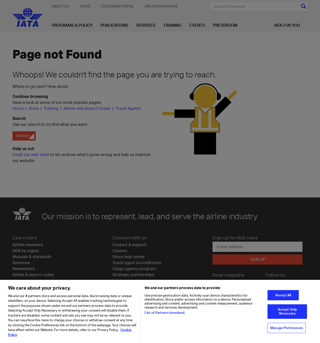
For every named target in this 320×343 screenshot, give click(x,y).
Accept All (283, 297)
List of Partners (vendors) (164, 314)
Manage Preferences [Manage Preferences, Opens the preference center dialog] (286, 330)
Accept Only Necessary (287, 313)
